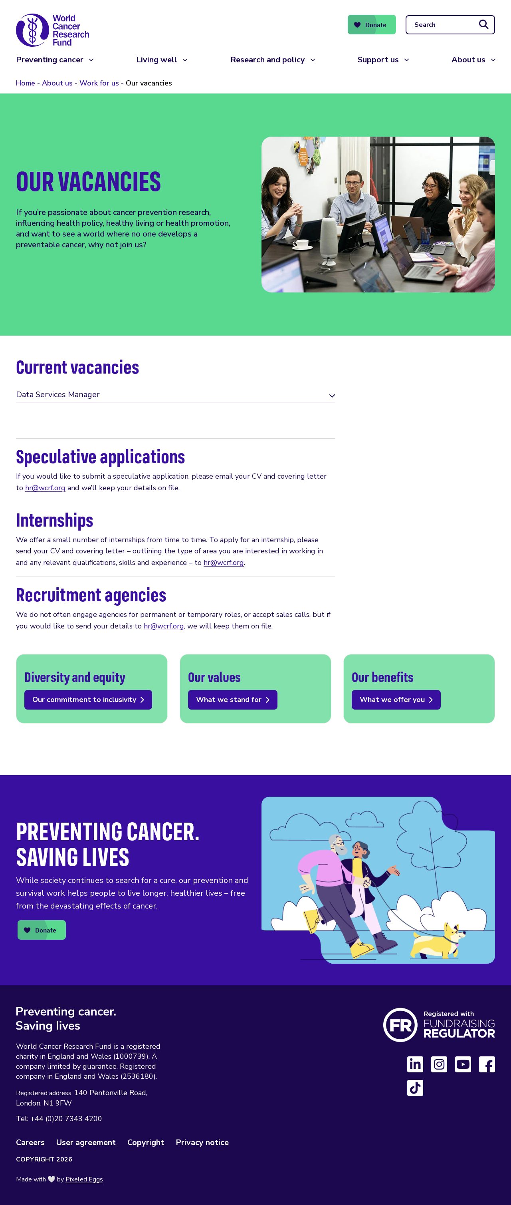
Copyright (145, 1142)
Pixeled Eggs (84, 1179)
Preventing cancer (49, 59)
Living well (156, 59)
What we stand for (255, 689)
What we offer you (419, 689)
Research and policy (267, 59)
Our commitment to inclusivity (92, 689)
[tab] (175, 395)
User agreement (86, 1142)
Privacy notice (202, 1142)
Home (25, 83)
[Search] (450, 24)
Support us (378, 59)
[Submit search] (484, 24)
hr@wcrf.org (45, 488)
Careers (30, 1142)
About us (468, 59)
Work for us (99, 83)
